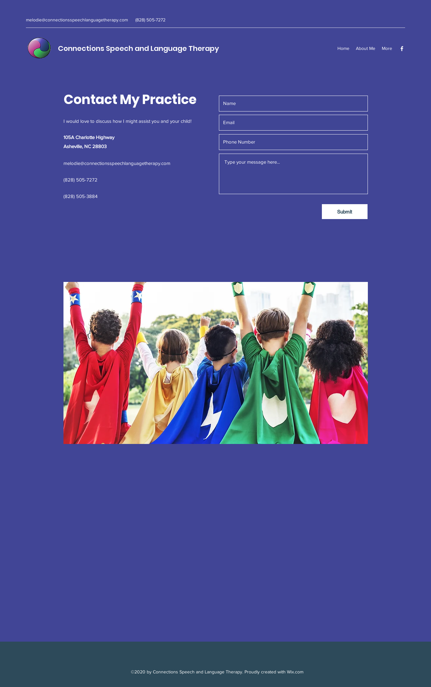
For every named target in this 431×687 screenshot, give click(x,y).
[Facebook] (402, 48)
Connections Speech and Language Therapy (138, 48)
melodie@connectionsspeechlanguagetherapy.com (77, 19)
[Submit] (345, 211)
